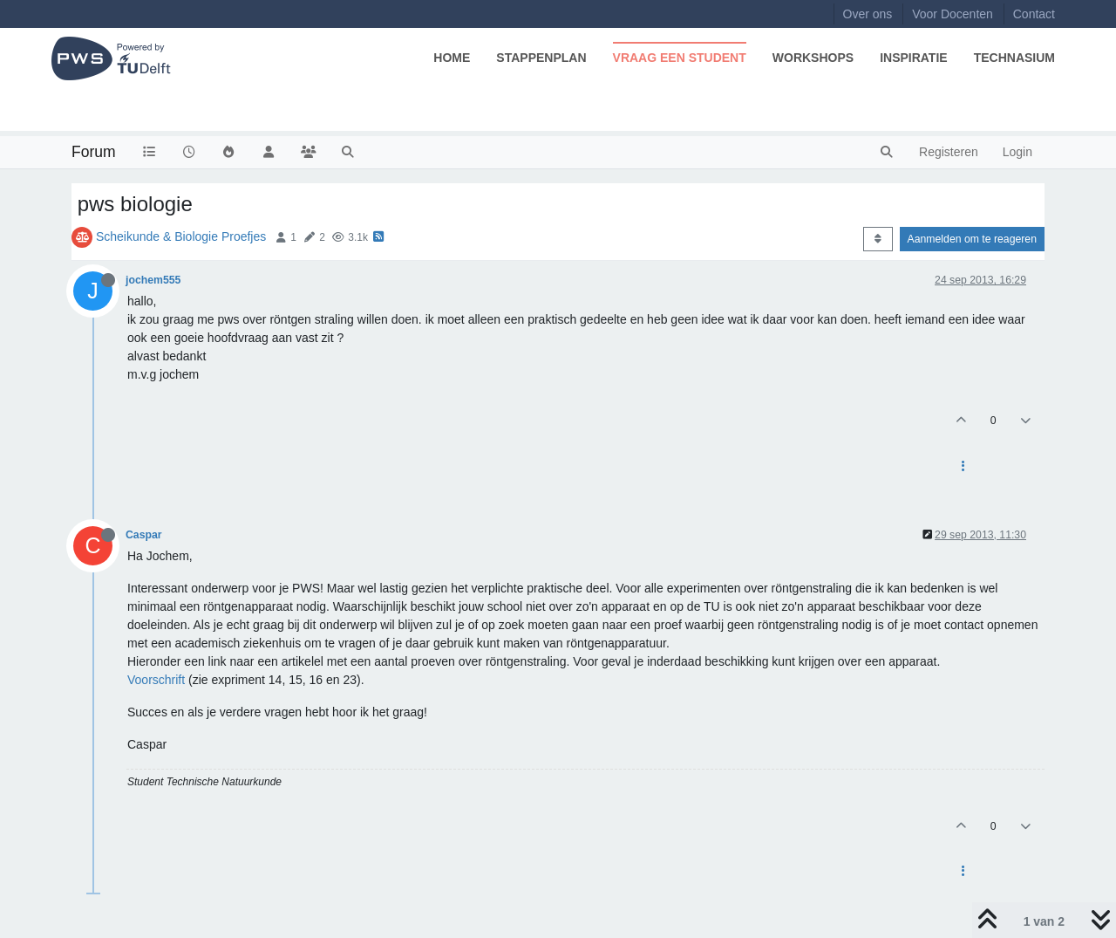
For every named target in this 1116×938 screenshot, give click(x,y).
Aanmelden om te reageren (972, 239)
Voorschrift (156, 680)
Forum (93, 152)
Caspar (144, 535)
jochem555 (153, 280)
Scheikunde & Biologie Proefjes (181, 236)
